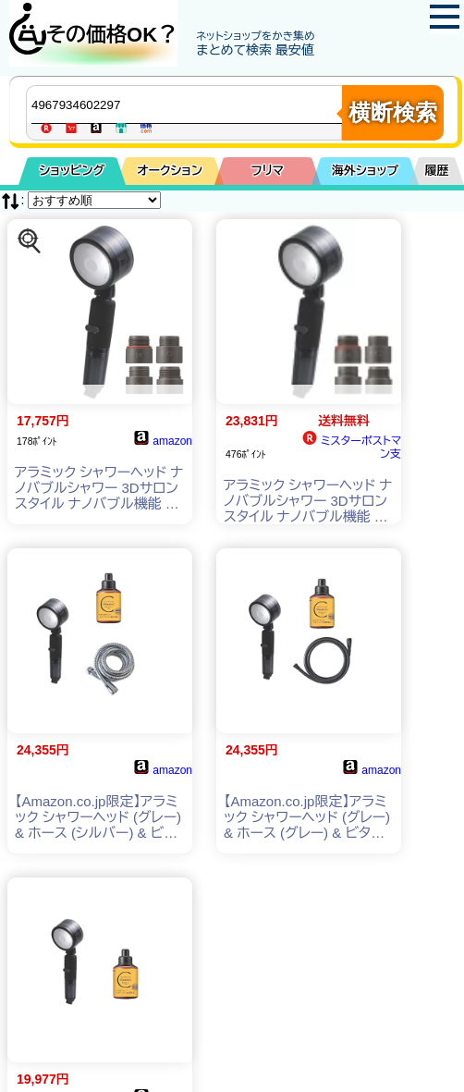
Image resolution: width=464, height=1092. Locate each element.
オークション (169, 171)
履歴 (437, 171)
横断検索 (392, 112)
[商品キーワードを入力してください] (188, 104)
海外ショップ (365, 171)
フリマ (267, 171)
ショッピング (71, 171)
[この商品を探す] (29, 241)
